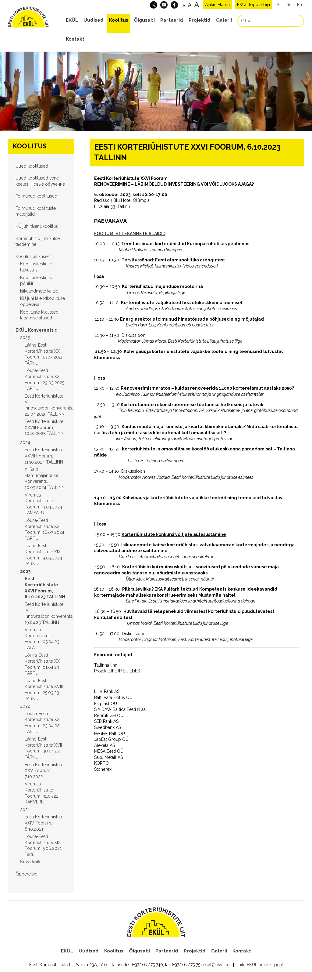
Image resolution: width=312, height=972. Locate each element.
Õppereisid (26, 874)
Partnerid (171, 20)
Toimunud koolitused (36, 196)
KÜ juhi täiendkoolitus (37, 226)
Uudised (93, 20)
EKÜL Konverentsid (37, 330)
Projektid (200, 20)
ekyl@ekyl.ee (216, 964)
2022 (25, 706)
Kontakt (75, 39)
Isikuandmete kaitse (39, 291)
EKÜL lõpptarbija (253, 4)
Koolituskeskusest (33, 256)
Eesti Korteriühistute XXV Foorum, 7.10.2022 (44, 770)
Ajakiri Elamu (217, 4)
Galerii (224, 20)
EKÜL (72, 20)
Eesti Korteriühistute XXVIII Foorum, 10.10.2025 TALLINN (44, 427)
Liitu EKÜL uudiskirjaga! (260, 964)
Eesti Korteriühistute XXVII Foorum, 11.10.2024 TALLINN (44, 455)
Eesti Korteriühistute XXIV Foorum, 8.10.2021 (44, 822)
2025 (25, 337)
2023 (25, 571)
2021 (25, 809)
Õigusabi (144, 20)
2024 (25, 442)
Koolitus (118, 20)
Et (279, 4)
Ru (289, 4)
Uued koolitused (32, 166)
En (299, 4)
